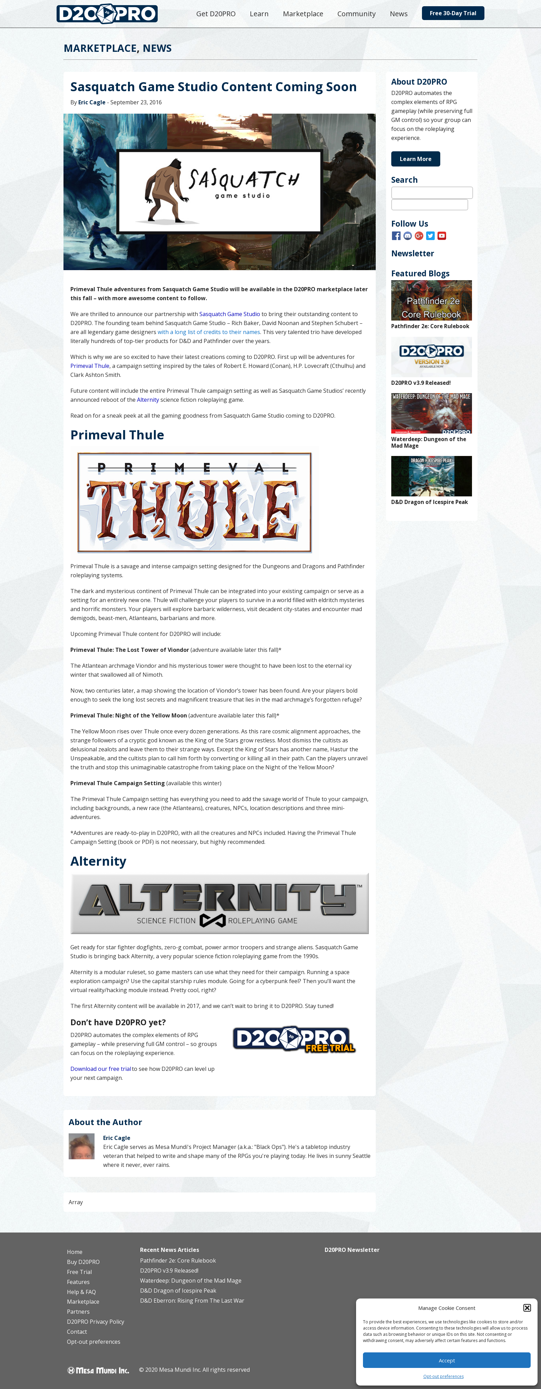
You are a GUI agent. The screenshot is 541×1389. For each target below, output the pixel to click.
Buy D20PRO (83, 1262)
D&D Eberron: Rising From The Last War (192, 1300)
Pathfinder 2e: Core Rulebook (430, 326)
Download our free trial (100, 1069)
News (157, 48)
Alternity (148, 399)
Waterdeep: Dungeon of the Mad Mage (428, 442)
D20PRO (114, 15)
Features (78, 1282)
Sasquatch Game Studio (229, 314)
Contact (77, 1331)
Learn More (416, 159)
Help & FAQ (81, 1292)
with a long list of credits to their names (209, 332)
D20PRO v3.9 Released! (421, 383)
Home (74, 1252)
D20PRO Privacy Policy (95, 1321)
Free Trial (79, 1272)
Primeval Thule (89, 366)
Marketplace (100, 48)
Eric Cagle (92, 102)
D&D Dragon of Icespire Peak (429, 502)
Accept (447, 1360)
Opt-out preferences (443, 1376)
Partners (78, 1311)
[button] (527, 1307)
